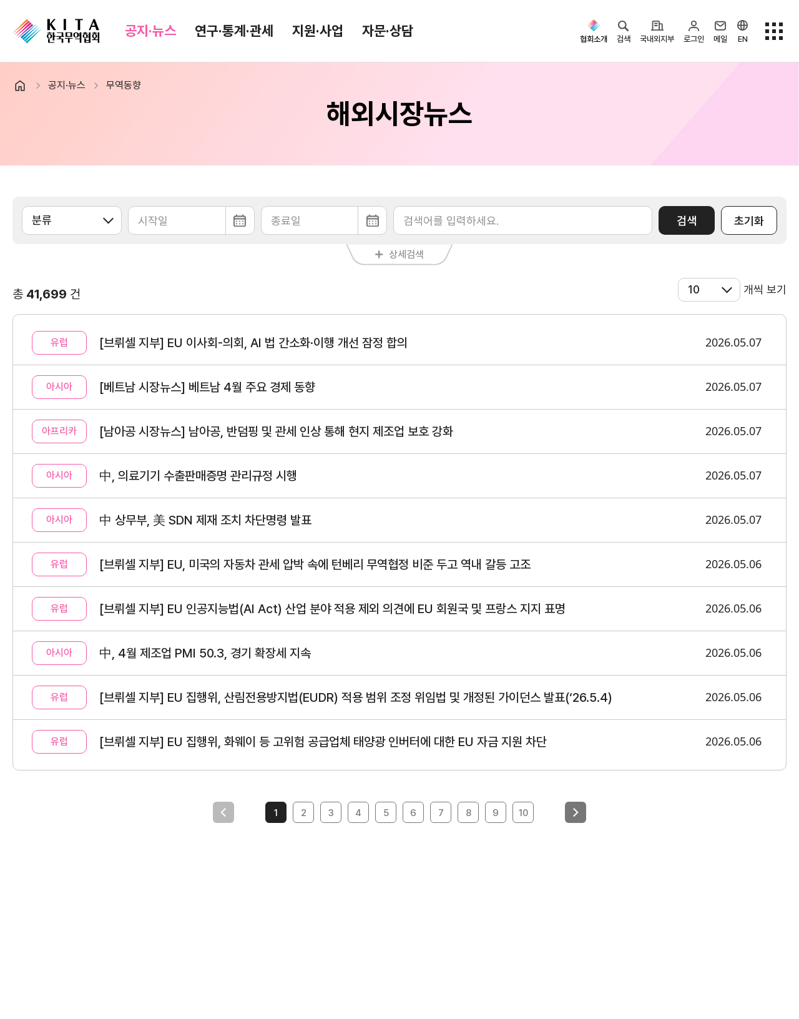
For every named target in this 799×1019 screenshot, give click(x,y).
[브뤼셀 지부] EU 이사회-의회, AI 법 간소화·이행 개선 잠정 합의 (253, 342)
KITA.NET (56, 31)
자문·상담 (387, 30)
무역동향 (123, 85)
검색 (687, 220)
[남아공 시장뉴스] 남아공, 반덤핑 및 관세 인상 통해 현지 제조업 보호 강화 (276, 431)
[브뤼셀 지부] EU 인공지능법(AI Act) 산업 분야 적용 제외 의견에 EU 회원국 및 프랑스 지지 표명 (332, 608)
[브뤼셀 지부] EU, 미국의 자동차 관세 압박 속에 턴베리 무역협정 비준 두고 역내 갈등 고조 (315, 564)
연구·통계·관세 (234, 30)
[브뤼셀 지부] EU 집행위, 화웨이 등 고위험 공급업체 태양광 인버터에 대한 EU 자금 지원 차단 (323, 741)
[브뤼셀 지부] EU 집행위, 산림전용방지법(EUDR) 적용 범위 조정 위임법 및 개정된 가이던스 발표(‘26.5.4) (355, 697)
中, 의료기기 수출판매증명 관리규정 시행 (198, 475)
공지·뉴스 (150, 30)
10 (523, 813)
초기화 (749, 220)
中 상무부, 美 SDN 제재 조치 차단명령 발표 (205, 520)
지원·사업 (317, 30)
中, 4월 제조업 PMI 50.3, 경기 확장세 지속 (205, 653)
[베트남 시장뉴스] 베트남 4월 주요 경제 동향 (207, 387)
